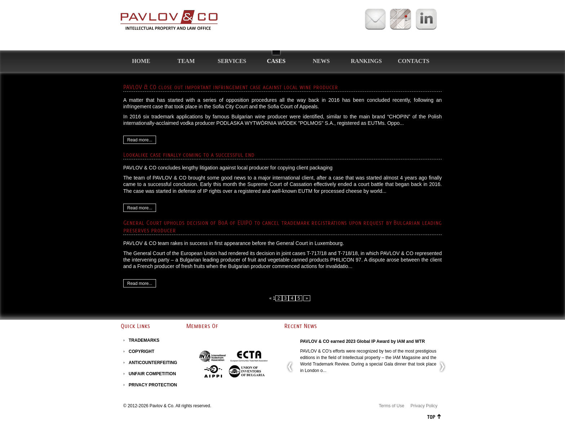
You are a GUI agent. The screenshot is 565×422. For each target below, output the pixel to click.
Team (186, 61)
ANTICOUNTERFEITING (153, 362)
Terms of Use (391, 405)
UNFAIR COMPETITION (152, 373)
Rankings (366, 61)
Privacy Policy (423, 405)
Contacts (414, 61)
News (321, 61)
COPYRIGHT (141, 351)
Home (141, 61)
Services (232, 61)
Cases (276, 61)
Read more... (139, 139)
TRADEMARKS (144, 340)
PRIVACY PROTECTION (153, 384)
